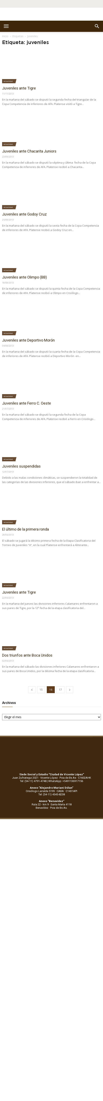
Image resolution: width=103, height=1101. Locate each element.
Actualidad (8, 81)
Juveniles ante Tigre (19, 88)
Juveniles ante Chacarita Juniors (29, 151)
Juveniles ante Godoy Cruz (24, 214)
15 (41, 689)
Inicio (5, 36)
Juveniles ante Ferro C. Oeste (26, 403)
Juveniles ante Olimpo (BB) (24, 277)
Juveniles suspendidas (21, 466)
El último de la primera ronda (25, 529)
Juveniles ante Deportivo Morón (28, 340)
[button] (97, 26)
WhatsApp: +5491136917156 (65, 781)
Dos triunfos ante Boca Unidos (27, 655)
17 (60, 689)
